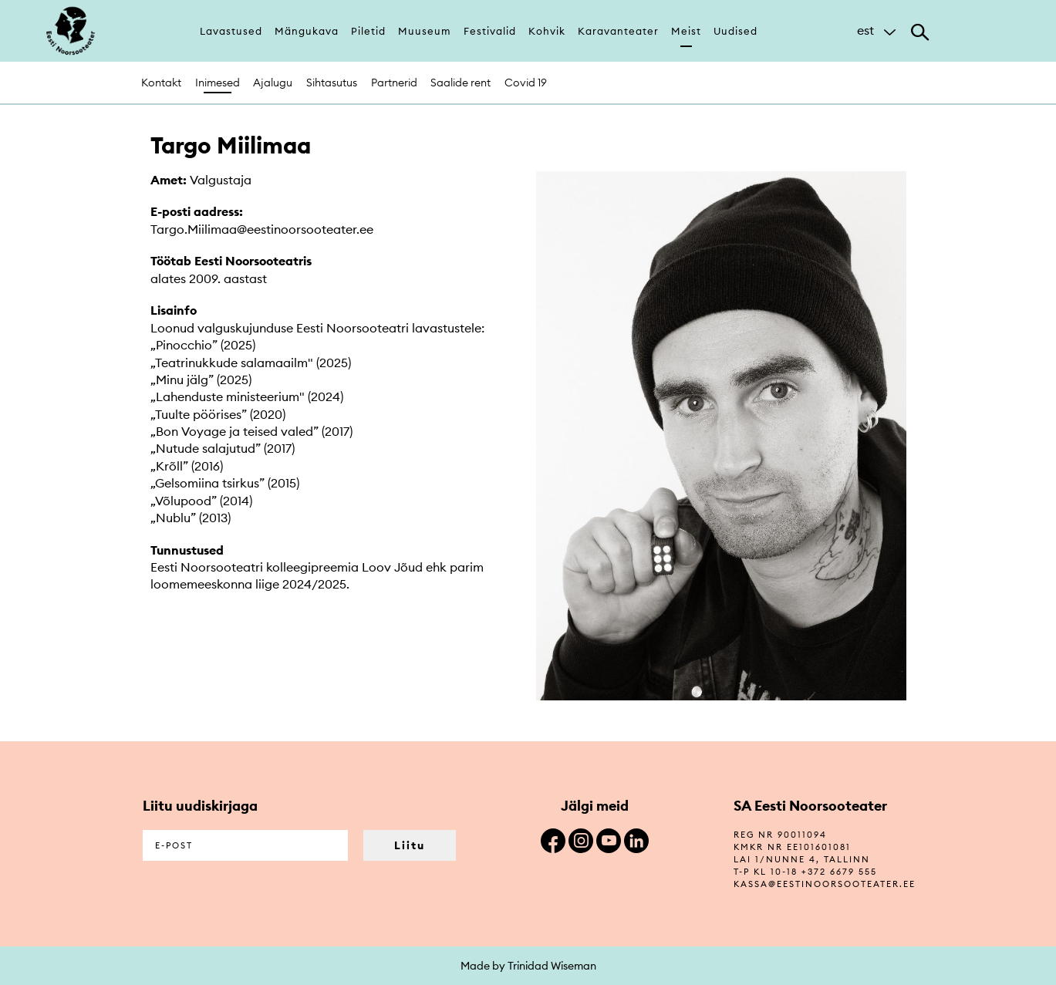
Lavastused (231, 31)
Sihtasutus (331, 82)
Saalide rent (460, 82)
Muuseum (424, 31)
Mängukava (307, 31)
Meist (686, 31)
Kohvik (546, 31)
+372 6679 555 (839, 871)
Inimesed (217, 82)
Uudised (735, 31)
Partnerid (394, 82)
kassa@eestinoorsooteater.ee (825, 884)
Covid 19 (525, 82)
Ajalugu (272, 82)
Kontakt (161, 82)
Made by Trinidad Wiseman (528, 966)
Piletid (368, 31)
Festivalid (490, 31)
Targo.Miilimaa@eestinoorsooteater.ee (261, 229)
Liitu (409, 845)
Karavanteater (618, 31)
